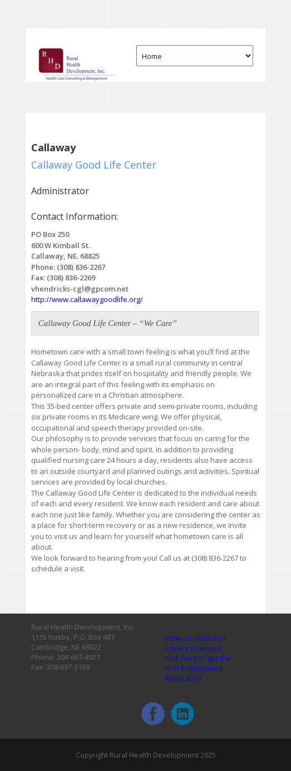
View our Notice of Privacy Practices (195, 643)
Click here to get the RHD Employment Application (198, 668)
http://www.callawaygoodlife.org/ (87, 299)
